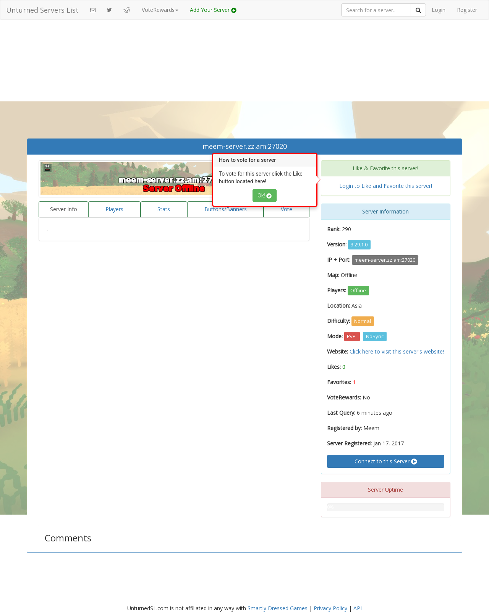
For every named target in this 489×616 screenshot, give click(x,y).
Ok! (264, 195)
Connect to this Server (386, 461)
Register (467, 9)
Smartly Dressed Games (278, 608)
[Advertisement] (244, 81)
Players (114, 209)
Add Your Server (213, 9)
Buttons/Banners (225, 209)
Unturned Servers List (42, 10)
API (357, 608)
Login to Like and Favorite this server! (385, 185)
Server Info (63, 209)
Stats (163, 209)
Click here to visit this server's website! (397, 351)
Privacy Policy (330, 608)
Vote (286, 209)
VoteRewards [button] (160, 9)
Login (438, 9)
